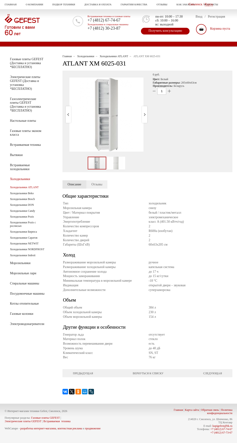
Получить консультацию (165, 30)
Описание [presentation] (74, 184)
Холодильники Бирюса (23, 231)
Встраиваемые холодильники (17, 167)
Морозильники (18, 263)
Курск (209, 4)
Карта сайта (192, 410)
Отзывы (164, 4)
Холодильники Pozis (22, 216)
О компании (37, 4)
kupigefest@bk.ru (222, 425)
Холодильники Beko (22, 193)
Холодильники (17, 179)
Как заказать (188, 4)
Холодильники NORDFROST (27, 249)
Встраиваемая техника (23, 145)
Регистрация (216, 16)
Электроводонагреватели (24, 324)
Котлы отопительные (22, 304)
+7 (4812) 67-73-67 (221, 432)
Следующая (212, 373)
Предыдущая (83, 373)
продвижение (93, 428)
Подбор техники (66, 4)
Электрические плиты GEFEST (23, 421)
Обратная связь (210, 410)
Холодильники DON (22, 204)
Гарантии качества (136, 4)
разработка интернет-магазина (38, 428)
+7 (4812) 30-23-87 (103, 28)
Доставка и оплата (100, 4)
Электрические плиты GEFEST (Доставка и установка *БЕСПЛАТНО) (22, 82)
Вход (199, 16)
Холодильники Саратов (23, 237)
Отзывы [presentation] (96, 184)
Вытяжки (14, 155)
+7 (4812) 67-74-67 (103, 20)
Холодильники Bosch (22, 199)
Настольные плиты (20, 121)
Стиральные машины (22, 283)
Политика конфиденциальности (219, 411)
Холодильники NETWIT (24, 243)
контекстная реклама (70, 428)
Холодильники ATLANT (24, 187)
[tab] (74, 184)
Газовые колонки (19, 314)
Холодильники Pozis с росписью (23, 224)
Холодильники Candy (22, 210)
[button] (106, 114)
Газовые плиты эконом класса (23, 133)
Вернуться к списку (148, 373)
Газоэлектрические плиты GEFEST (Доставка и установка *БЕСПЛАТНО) (23, 104)
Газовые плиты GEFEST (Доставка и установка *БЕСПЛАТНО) (24, 63)
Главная (13, 4)
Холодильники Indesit (22, 255)
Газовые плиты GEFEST (45, 417)
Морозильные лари (20, 273)
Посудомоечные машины (24, 294)
